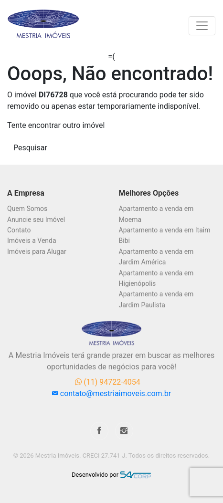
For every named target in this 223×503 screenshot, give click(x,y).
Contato (19, 230)
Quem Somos (27, 208)
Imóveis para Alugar (36, 251)
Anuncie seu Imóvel (36, 219)
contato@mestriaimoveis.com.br (111, 393)
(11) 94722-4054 (107, 382)
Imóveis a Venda (31, 240)
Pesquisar (30, 147)
